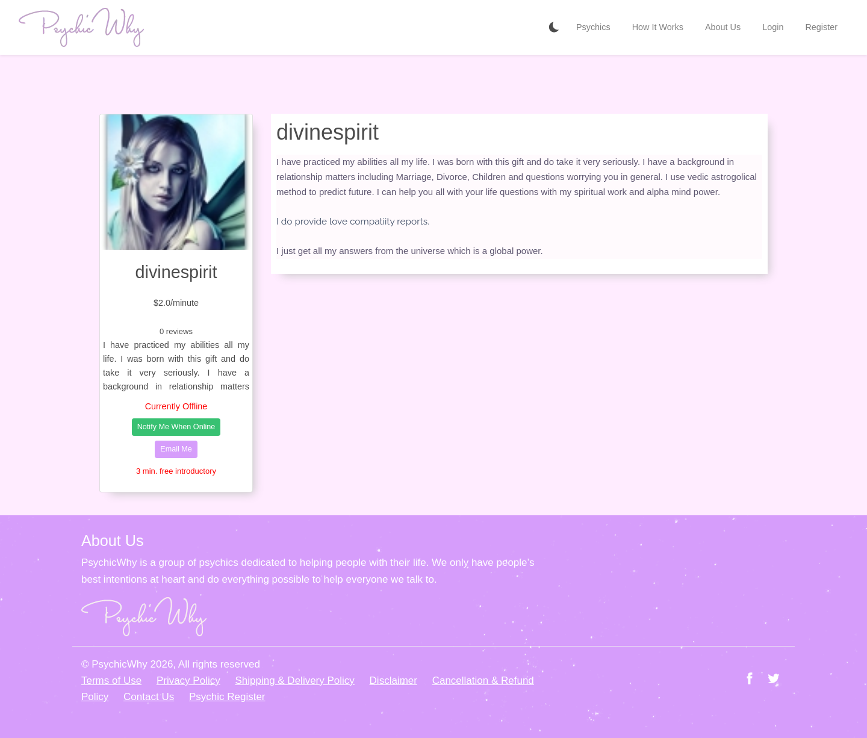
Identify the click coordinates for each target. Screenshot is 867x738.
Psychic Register (227, 696)
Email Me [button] (175, 449)
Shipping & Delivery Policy (294, 680)
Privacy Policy (188, 680)
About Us (723, 27)
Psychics (593, 27)
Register (821, 27)
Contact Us (148, 696)
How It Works (657, 27)
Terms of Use (111, 680)
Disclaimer (393, 680)
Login (772, 27)
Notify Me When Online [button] (176, 427)
